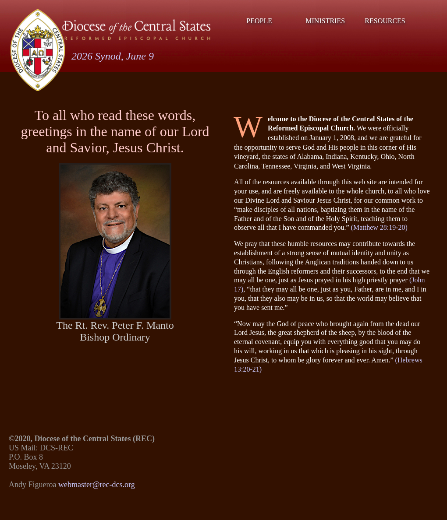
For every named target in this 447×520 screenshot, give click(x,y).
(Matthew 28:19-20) (379, 227)
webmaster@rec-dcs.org (96, 484)
